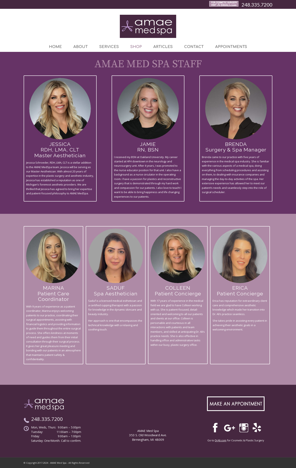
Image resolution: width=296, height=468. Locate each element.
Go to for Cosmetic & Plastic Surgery (235, 440)
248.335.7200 (257, 5)
